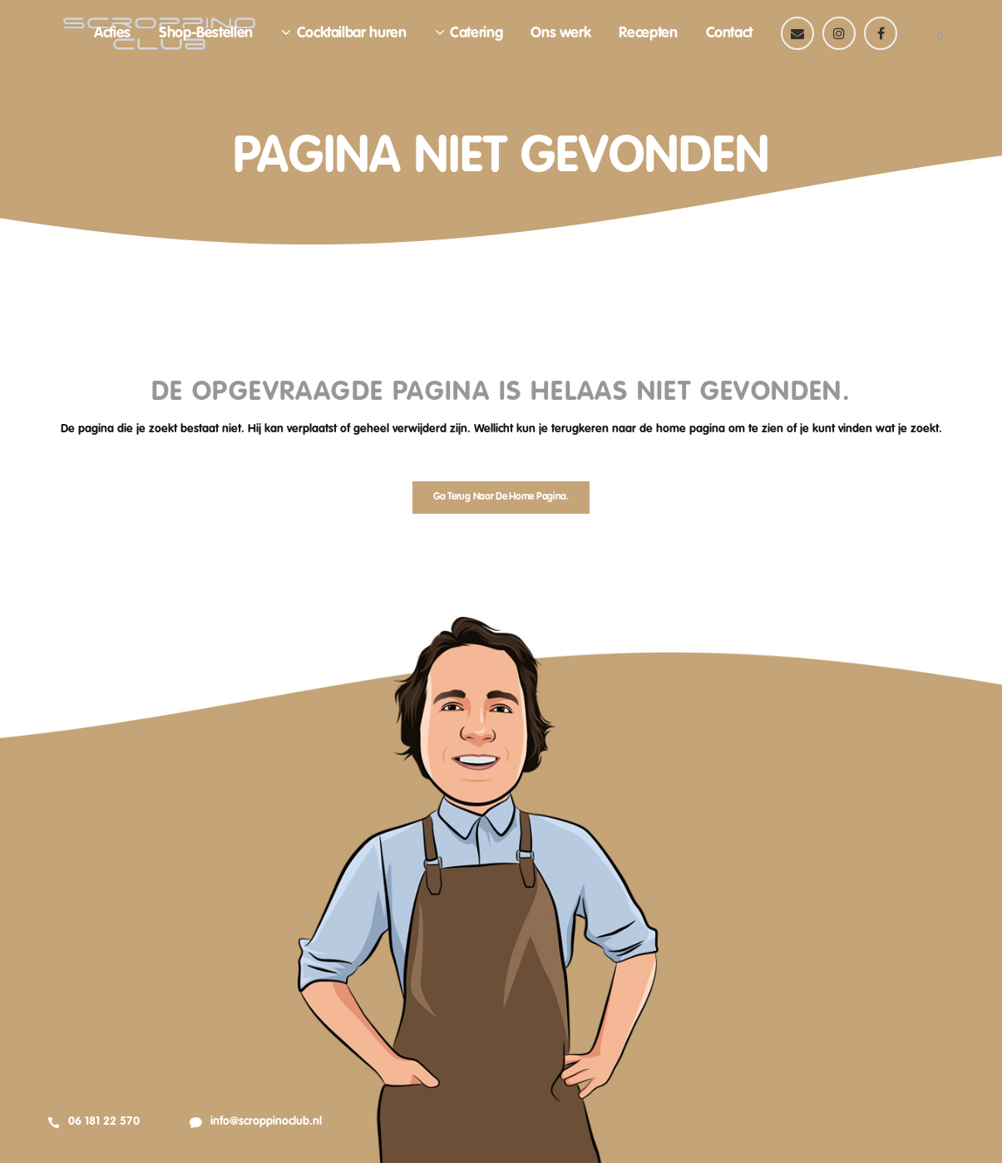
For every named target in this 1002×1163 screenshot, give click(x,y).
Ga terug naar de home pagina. (501, 497)
